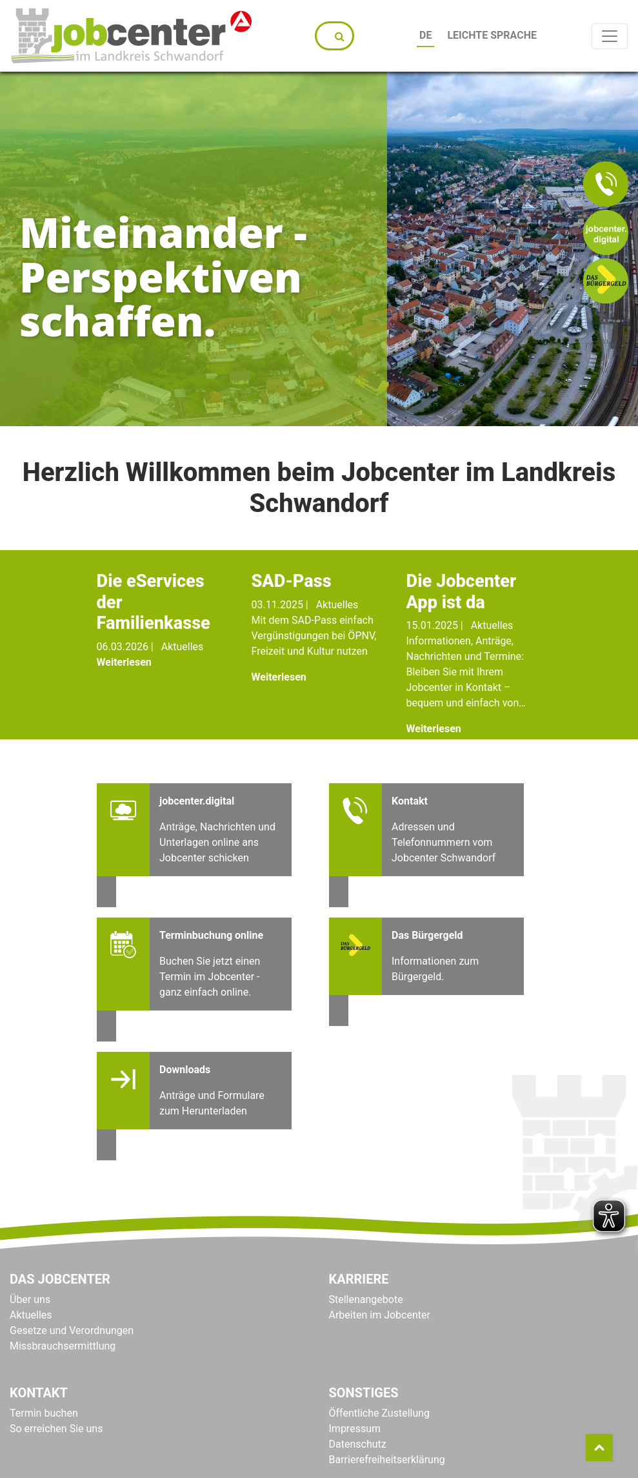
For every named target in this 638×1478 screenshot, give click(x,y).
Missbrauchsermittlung (62, 1346)
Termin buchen (44, 1413)
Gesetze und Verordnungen (72, 1330)
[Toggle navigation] (610, 36)
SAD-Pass (292, 581)
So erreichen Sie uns (56, 1428)
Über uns (30, 1299)
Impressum (355, 1428)
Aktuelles (31, 1315)
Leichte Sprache (488, 35)
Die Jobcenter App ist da (461, 592)
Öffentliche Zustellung (379, 1413)
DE (422, 35)
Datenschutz (357, 1444)
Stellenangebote (366, 1299)
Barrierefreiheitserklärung (387, 1459)
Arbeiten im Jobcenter (379, 1315)
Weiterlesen (124, 662)
